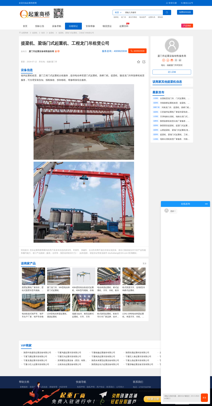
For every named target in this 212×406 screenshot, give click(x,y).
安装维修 (90, 26)
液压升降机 (133, 17)
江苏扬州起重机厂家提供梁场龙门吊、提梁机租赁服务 (183, 112)
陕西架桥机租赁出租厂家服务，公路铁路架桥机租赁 (182, 121)
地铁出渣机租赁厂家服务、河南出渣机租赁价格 (180, 139)
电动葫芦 (142, 17)
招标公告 (39, 26)
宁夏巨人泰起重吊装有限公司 (138, 356)
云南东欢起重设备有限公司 (69, 364)
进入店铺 (172, 72)
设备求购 (56, 26)
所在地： (43, 62)
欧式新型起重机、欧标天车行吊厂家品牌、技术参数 (108, 317)
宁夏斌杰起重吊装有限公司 (103, 356)
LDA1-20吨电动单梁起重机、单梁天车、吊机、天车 (133, 317)
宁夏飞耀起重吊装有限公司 (35, 356)
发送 (204, 398)
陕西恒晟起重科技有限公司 (137, 352)
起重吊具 (152, 17)
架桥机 (116, 17)
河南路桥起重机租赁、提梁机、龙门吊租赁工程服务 (182, 103)
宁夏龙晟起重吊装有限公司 (35, 360)
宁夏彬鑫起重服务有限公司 (103, 352)
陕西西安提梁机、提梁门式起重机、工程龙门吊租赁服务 (184, 125)
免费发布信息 (185, 12)
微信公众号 (187, 3)
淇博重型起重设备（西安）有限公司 (73, 360)
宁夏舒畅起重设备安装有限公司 (139, 364)
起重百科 (123, 26)
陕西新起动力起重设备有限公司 (105, 364)
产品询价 (187, 25)
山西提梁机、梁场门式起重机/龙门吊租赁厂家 (180, 130)
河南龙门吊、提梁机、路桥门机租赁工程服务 (181, 107)
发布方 (24, 51)
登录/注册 (171, 3)
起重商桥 (24, 33)
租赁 (43, 33)
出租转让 (73, 26)
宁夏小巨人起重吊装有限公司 (36, 364)
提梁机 (34, 33)
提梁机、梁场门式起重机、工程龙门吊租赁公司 (180, 134)
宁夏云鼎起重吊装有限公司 (137, 360)
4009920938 (137, 51)
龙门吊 (123, 17)
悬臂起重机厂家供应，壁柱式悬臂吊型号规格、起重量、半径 (33, 290)
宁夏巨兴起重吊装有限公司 (69, 356)
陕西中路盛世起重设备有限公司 (37, 352)
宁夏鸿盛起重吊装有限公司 (69, 352)
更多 (145, 263)
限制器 (160, 17)
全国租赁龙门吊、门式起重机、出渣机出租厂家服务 (182, 98)
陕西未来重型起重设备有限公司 (105, 360)
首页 (25, 26)
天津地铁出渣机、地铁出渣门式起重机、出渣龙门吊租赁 (184, 116)
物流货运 (107, 26)
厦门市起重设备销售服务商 (44, 51)
